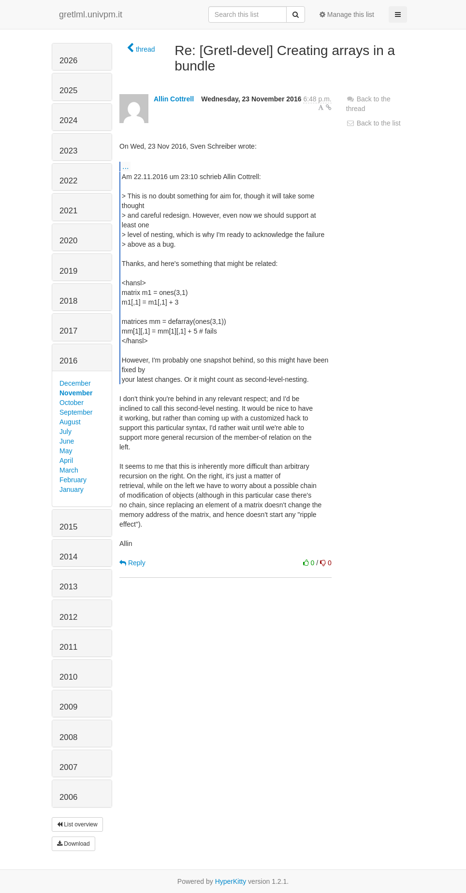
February (73, 480)
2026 (68, 60)
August (70, 422)
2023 (68, 150)
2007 (68, 767)
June (66, 441)
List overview (77, 824)
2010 (68, 677)
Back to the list (373, 123)
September (75, 412)
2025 (68, 90)
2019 (68, 271)
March (68, 470)
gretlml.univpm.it (90, 14)
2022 (68, 180)
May (65, 451)
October (71, 402)
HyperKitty (231, 881)
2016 (68, 360)
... (125, 166)
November (75, 393)
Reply (132, 563)
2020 (68, 240)
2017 (68, 330)
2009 (68, 707)
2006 (68, 797)
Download (73, 843)
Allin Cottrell (174, 99)
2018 (68, 301)
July (65, 431)
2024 (68, 120)
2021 (68, 210)
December (75, 383)
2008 (68, 737)
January (71, 489)
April (66, 460)
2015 (68, 526)
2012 (68, 617)
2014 (68, 556)
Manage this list (347, 14)
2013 (68, 586)
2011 (68, 647)
